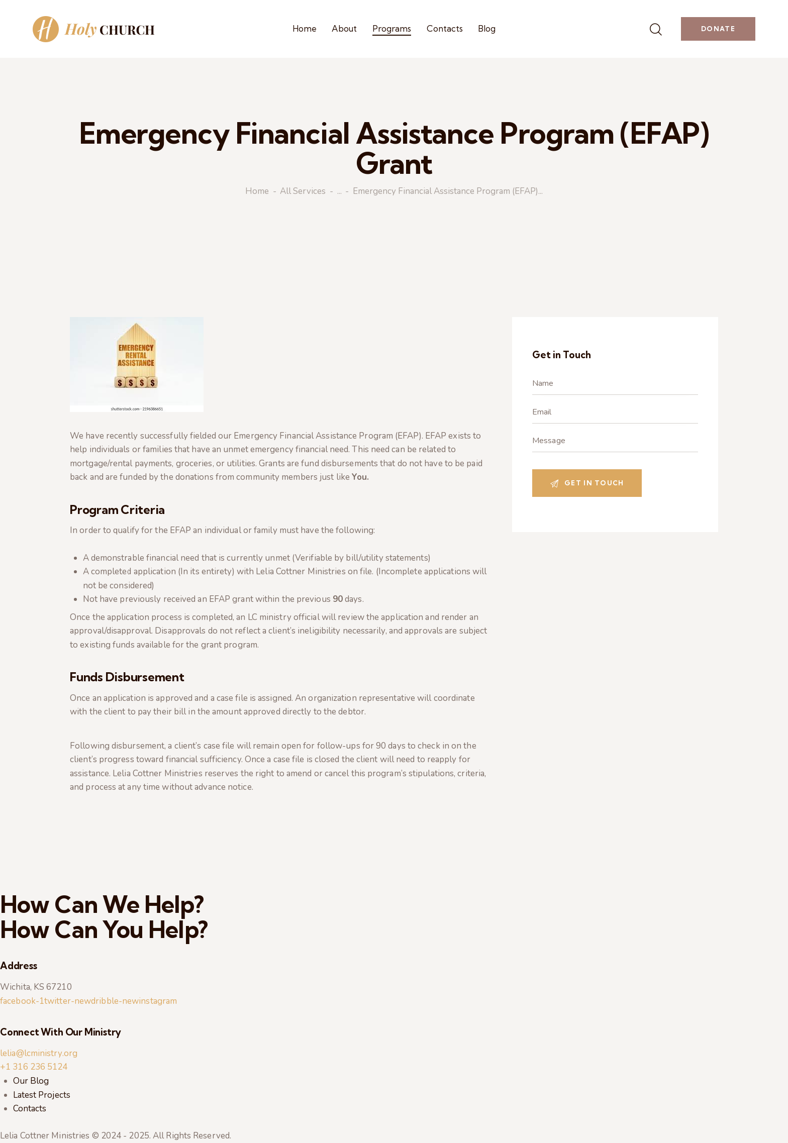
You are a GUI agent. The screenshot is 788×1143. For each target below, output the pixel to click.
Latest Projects (42, 1095)
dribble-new (115, 1001)
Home (257, 192)
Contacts (30, 1108)
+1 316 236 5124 (34, 1067)
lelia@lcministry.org (38, 1053)
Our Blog (31, 1081)
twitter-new (67, 1001)
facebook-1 (22, 1001)
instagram (158, 1001)
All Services (303, 192)
